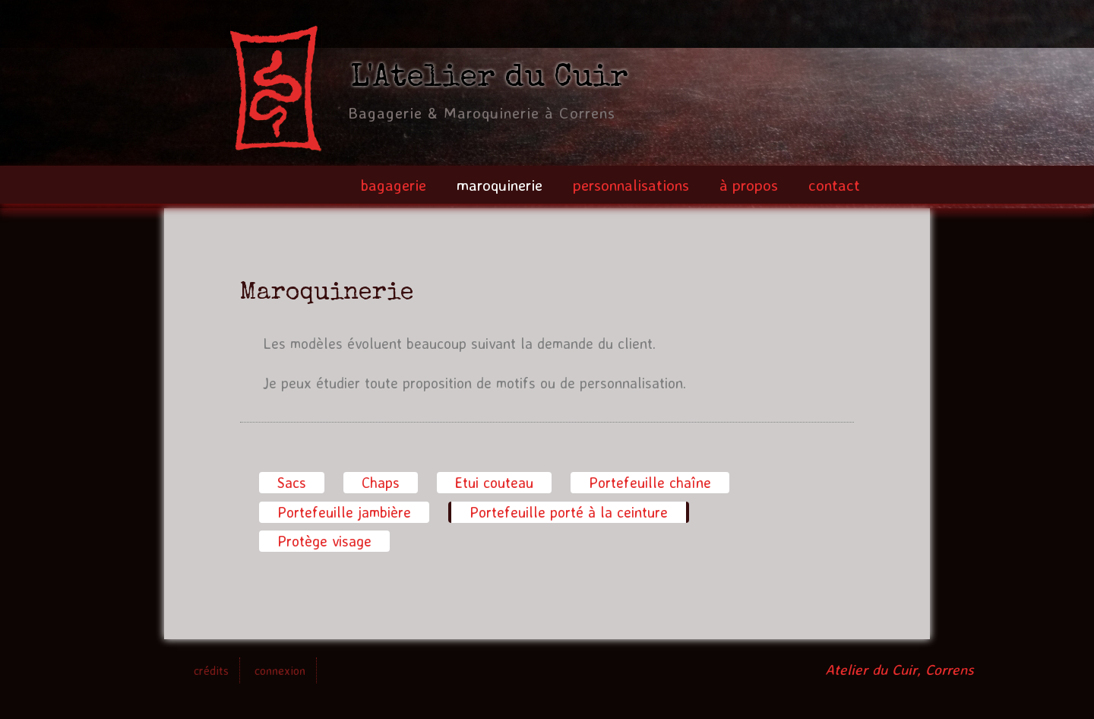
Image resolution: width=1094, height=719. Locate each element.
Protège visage (324, 541)
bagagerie (393, 185)
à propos (748, 185)
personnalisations (631, 185)
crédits (211, 670)
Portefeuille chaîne (650, 483)
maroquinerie (499, 185)
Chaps (381, 483)
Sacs (291, 483)
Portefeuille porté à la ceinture (570, 511)
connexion (280, 670)
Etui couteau (494, 483)
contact (834, 185)
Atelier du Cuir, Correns (899, 669)
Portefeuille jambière (344, 512)
